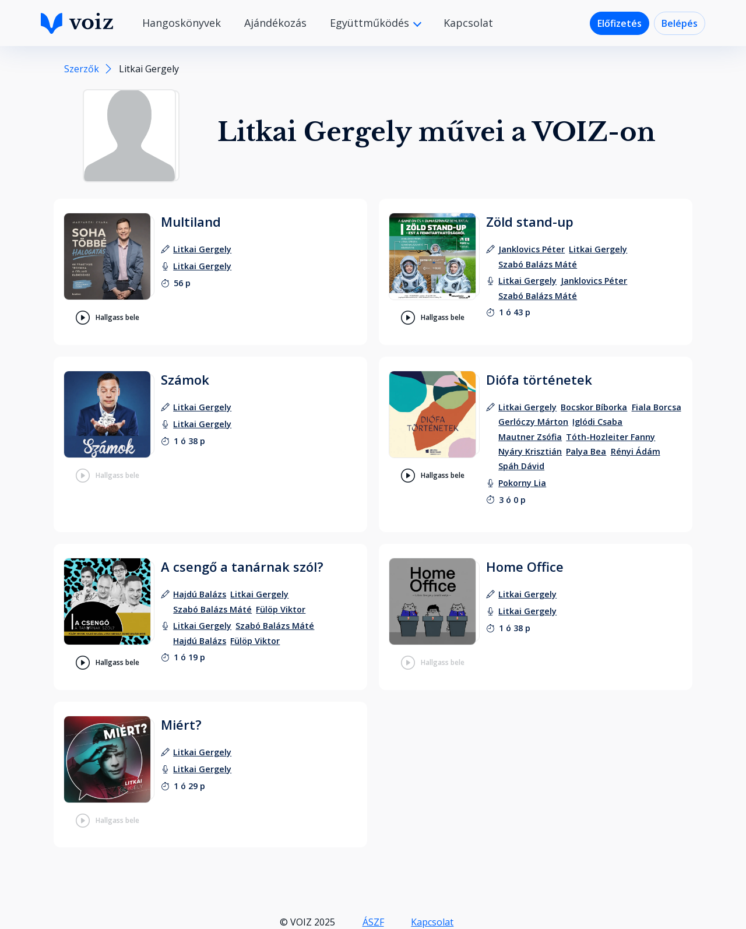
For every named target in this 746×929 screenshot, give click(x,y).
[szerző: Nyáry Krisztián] (530, 451)
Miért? (181, 724)
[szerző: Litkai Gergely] (202, 249)
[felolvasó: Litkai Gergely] (202, 266)
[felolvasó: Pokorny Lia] (522, 482)
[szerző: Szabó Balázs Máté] (537, 264)
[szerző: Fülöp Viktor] (280, 609)
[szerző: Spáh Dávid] (521, 465)
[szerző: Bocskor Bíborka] (594, 407)
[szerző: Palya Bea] (586, 451)
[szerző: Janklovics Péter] (531, 249)
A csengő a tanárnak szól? (242, 566)
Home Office (525, 566)
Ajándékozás (275, 23)
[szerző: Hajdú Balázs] (199, 594)
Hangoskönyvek (181, 23)
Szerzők (81, 68)
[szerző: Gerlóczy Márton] (533, 421)
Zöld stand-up (529, 221)
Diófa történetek (539, 379)
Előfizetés (619, 23)
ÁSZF (373, 922)
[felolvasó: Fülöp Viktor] (255, 640)
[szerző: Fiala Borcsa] (656, 407)
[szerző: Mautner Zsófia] (530, 436)
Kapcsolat (468, 23)
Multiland (191, 221)
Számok (185, 379)
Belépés (679, 23)
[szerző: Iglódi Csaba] (597, 421)
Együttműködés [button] (371, 23)
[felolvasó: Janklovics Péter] (594, 280)
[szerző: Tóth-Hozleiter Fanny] (610, 436)
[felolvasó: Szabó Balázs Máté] (537, 295)
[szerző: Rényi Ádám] (635, 451)
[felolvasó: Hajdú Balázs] (199, 640)
